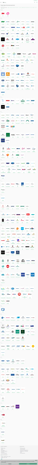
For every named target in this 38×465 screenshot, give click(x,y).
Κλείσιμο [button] (36, 460)
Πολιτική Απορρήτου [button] (3, 462)
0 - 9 (8, 7)
